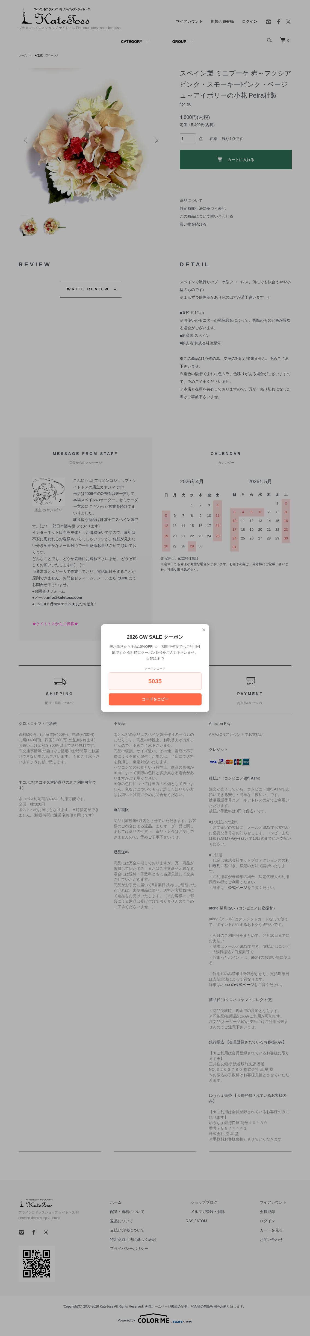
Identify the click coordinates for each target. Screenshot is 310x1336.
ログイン (249, 21)
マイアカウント (189, 21)
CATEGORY (131, 41)
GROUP (179, 41)
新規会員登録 (222, 21)
